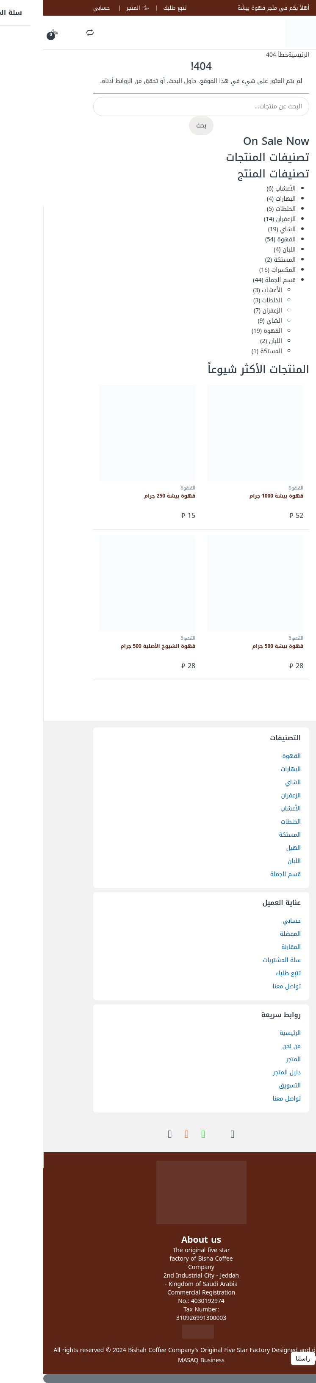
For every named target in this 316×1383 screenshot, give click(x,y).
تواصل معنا (243, 986)
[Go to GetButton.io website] (295, 1374)
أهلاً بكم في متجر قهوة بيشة (230, 8)
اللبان (245, 249)
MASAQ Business (158, 1360)
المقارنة (248, 947)
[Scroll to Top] (158, 1378)
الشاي (244, 229)
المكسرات (240, 270)
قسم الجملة (237, 280)
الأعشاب (242, 188)
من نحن (248, 1046)
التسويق (247, 1085)
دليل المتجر (244, 1072)
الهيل (250, 848)
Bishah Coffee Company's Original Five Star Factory (156, 1350)
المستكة (241, 260)
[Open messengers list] (295, 1358)
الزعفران (242, 219)
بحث (158, 125)
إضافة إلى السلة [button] (167, 516)
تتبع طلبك (131, 8)
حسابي (58, 8)
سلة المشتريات (239, 960)
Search (46, 33)
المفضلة (247, 934)
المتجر (94, 8)
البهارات (242, 199)
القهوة (243, 239)
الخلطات (242, 209)
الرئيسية (255, 55)
